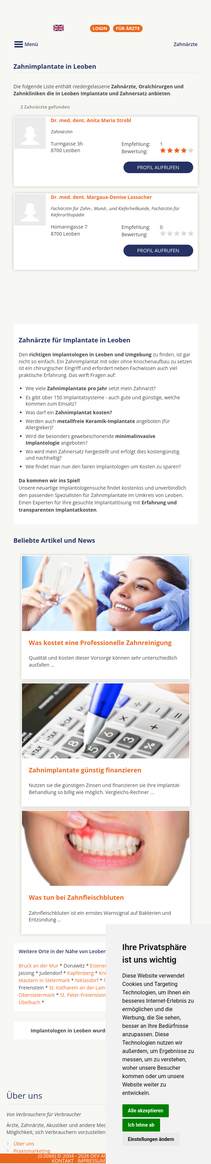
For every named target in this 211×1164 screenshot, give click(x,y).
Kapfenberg (80, 973)
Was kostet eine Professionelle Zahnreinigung (100, 642)
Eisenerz (99, 965)
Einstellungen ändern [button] (151, 1139)
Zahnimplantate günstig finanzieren (85, 770)
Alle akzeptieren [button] (146, 1110)
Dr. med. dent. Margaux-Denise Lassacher (101, 197)
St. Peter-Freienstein (83, 995)
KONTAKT (63, 1160)
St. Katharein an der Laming (80, 987)
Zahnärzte (185, 44)
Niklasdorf (86, 980)
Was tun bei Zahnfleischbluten (76, 897)
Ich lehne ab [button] (141, 1125)
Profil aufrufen (158, 167)
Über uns (24, 1143)
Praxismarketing (32, 1151)
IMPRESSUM (91, 1160)
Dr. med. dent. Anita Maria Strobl (91, 120)
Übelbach (29, 1002)
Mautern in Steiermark (44, 980)
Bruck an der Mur (39, 965)
